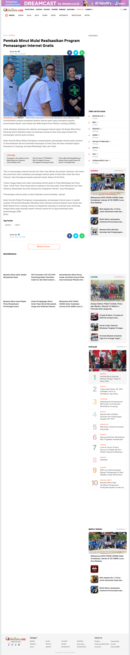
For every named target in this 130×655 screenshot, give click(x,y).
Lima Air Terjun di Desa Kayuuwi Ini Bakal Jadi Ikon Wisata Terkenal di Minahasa (111, 449)
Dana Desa (80, 644)
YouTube (19, 646)
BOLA (37, 15)
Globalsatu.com (10, 118)
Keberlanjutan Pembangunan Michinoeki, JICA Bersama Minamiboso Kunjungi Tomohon (111, 404)
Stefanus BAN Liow (100, 161)
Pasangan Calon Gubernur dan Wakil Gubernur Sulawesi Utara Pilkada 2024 (18, 160)
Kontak (113, 644)
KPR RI (95, 148)
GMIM (94, 135)
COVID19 (64, 641)
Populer (80, 9)
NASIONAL (71, 9)
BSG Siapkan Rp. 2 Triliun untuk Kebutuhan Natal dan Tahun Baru (111, 210)
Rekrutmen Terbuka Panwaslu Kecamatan (112, 428)
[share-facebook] (69, 52)
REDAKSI (103, 460)
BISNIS (20, 15)
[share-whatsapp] (82, 52)
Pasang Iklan (115, 641)
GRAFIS (48, 647)
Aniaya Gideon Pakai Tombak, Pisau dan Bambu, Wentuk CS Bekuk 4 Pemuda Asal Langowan (106, 306)
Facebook (8, 646)
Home (5, 35)
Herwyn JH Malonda (100, 142)
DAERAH (39, 9)
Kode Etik (98, 647)
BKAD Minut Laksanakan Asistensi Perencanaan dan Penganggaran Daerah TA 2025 (111, 221)
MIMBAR (62, 9)
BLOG (29, 15)
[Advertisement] (65, 25)
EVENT (53, 15)
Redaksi (97, 641)
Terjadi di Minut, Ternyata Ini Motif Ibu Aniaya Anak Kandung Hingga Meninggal (111, 316)
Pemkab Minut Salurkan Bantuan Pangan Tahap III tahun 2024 (110, 379)
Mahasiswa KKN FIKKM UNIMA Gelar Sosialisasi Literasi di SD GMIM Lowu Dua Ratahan (107, 200)
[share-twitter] (75, 52)
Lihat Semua (118, 171)
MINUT (17, 225)
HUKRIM (54, 9)
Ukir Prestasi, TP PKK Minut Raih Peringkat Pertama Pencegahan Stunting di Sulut (43, 160)
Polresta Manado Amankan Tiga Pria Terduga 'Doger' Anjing (111, 337)
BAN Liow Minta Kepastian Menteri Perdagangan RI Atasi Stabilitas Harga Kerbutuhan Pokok (111, 472)
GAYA (32, 647)
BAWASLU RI (97, 116)
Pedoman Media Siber (102, 644)
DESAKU (47, 9)
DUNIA (44, 15)
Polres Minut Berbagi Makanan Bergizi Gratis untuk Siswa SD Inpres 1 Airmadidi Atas (70, 160)
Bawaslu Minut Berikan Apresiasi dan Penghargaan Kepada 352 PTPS (111, 231)
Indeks (10, 15)
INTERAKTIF (63, 15)
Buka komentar (43, 247)
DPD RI (48, 644)
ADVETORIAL (29, 9)
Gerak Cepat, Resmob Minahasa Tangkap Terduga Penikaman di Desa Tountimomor (111, 327)
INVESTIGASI (76, 15)
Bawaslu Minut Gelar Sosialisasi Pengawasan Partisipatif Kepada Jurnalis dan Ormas (112, 485)
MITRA (87, 15)
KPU (94, 154)
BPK (94, 123)
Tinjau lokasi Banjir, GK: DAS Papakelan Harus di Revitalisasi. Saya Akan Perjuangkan (111, 391)
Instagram (12, 646)
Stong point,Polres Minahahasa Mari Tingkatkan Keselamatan (112, 438)
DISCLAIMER (115, 647)
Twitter (15, 646)
